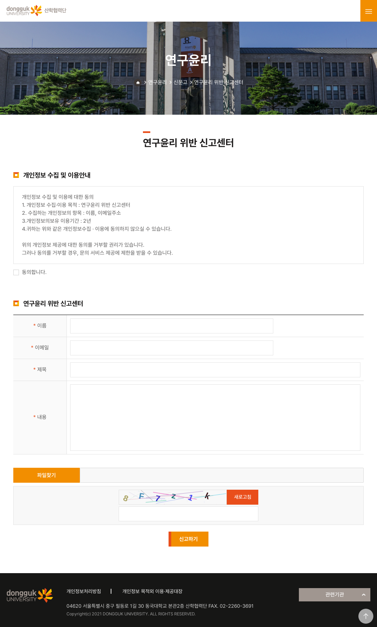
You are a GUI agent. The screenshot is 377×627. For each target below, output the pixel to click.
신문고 (181, 82)
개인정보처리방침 (83, 591)
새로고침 (242, 497)
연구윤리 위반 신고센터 (218, 82)
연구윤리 (157, 82)
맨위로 (365, 616)
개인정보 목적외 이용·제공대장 (152, 591)
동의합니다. (30, 272)
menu (368, 11)
